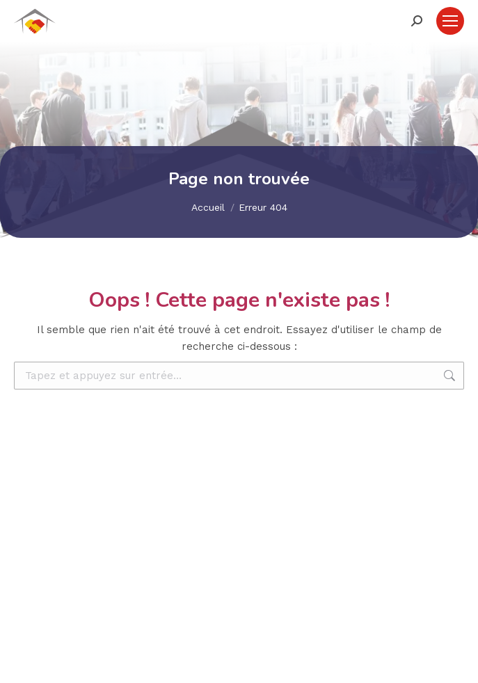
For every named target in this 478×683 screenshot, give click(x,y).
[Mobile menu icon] (450, 21)
